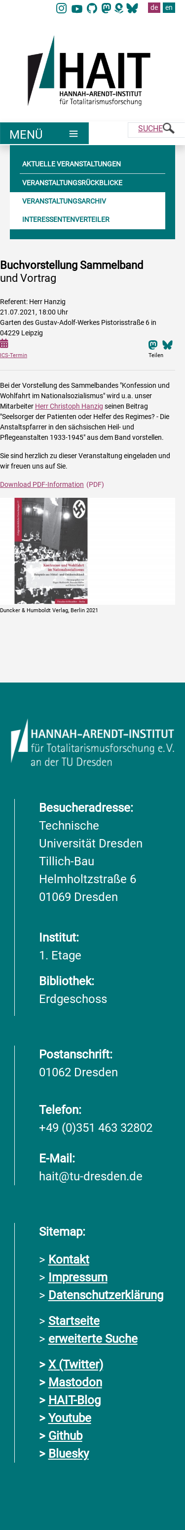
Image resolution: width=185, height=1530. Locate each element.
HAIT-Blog (74, 1400)
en (169, 7)
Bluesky (68, 1454)
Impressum (78, 1277)
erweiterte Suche (93, 1339)
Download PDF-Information (42, 484)
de (154, 7)
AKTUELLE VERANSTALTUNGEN (71, 164)
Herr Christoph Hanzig (69, 406)
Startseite (74, 1321)
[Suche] (156, 130)
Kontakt (68, 1259)
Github (65, 1436)
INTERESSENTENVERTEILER (66, 219)
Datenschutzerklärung (105, 1295)
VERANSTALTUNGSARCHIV (64, 201)
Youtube (69, 1418)
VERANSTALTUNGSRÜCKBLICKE (72, 183)
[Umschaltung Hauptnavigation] (44, 133)
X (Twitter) (75, 1365)
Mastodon (75, 1382)
